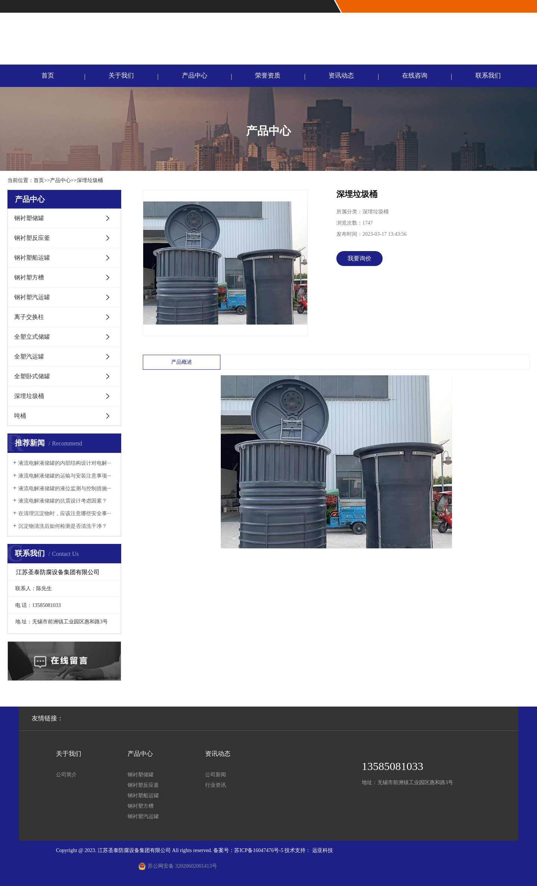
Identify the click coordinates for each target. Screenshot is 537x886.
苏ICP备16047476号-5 (258, 850)
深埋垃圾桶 (90, 180)
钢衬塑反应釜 (32, 238)
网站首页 (499, 6)
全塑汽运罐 (29, 356)
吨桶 (20, 416)
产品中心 (194, 75)
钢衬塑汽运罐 (32, 297)
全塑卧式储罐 (32, 376)
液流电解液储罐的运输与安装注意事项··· (64, 476)
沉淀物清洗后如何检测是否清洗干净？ (62, 526)
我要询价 (359, 258)
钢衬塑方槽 (29, 277)
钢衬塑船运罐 (32, 257)
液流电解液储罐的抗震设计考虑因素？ (62, 501)
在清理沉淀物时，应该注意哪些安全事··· (64, 513)
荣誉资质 (267, 75)
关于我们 (121, 75)
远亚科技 (322, 850)
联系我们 (523, 6)
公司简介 (66, 774)
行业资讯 (215, 785)
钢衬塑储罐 (29, 218)
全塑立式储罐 (32, 337)
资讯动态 (341, 75)
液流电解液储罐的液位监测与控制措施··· (64, 488)
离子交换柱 (29, 317)
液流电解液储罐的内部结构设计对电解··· (64, 463)
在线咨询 (414, 75)
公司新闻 (215, 774)
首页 (47, 75)
